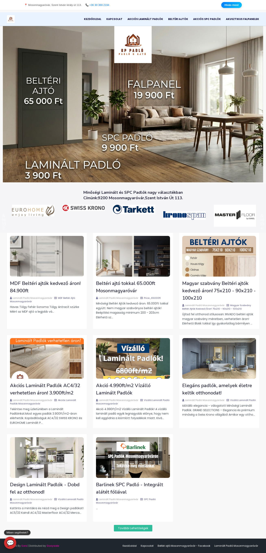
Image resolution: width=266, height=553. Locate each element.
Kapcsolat (147, 546)
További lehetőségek (133, 528)
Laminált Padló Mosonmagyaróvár (32, 298)
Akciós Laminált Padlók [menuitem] (145, 19)
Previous (4, 216)
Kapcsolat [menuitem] (114, 19)
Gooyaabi (53, 546)
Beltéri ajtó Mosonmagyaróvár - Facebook (184, 546)
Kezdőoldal (130, 546)
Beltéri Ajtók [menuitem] (178, 19)
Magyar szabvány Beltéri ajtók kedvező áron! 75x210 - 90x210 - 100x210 (219, 290)
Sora (24, 546)
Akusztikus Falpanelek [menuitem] (242, 19)
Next (262, 216)
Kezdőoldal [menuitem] (92, 19)
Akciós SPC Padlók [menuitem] (207, 19)
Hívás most (232, 5)
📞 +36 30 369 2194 (97, 5)
